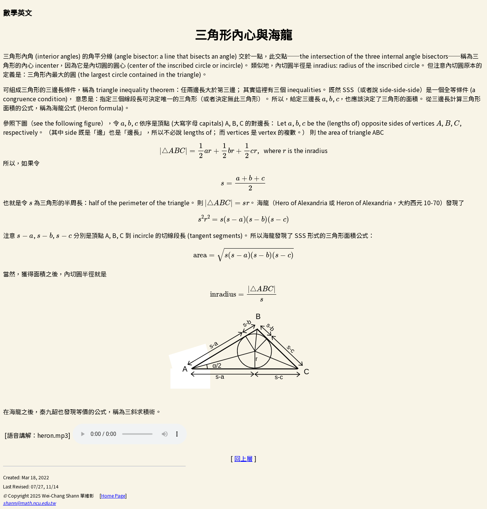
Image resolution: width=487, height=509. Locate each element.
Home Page (113, 495)
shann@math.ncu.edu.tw (29, 502)
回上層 (243, 458)
